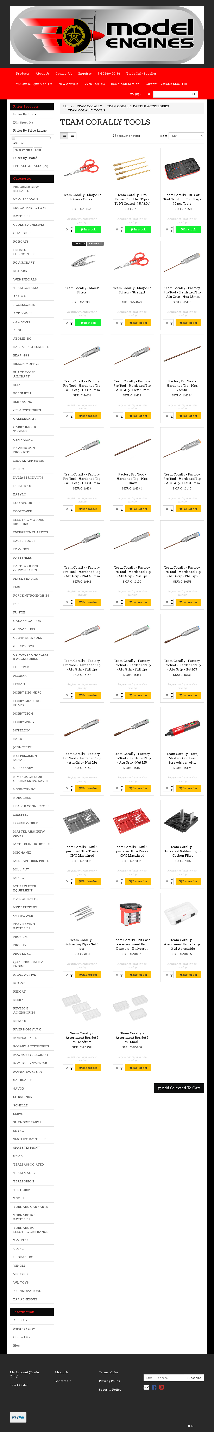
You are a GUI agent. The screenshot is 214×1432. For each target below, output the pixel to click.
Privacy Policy (109, 1381)
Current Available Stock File (167, 83)
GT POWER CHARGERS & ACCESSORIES (31, 656)
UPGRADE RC (23, 1257)
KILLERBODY (23, 768)
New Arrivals (68, 83)
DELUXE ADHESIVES (28, 460)
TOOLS (18, 1198)
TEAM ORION (23, 1181)
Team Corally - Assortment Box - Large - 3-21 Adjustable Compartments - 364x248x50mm (182, 948)
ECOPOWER (22, 511)
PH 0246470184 (109, 73)
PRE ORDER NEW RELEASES (26, 189)
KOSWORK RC (24, 789)
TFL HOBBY (22, 1189)
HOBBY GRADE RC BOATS (26, 703)
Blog (16, 1345)
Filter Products (26, 107)
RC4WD (19, 983)
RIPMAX (19, 1021)
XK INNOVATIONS (27, 1291)
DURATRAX (22, 486)
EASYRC (19, 494)
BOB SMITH (22, 393)
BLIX (16, 385)
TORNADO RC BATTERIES (23, 1217)
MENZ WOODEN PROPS (31, 861)
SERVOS (19, 1113)
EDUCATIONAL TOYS (29, 207)
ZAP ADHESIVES (25, 1299)
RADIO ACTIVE (24, 974)
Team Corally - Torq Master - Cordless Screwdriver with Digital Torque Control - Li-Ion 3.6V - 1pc (182, 762)
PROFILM (20, 936)
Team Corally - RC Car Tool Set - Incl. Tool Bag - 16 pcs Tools (182, 199)
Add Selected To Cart (179, 1088)
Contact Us (64, 73)
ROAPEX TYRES (25, 1038)
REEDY (18, 1000)
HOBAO (19, 684)
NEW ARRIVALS (25, 199)
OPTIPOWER (23, 915)
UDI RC (18, 1248)
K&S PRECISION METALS (25, 758)
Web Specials (94, 83)
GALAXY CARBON (27, 621)
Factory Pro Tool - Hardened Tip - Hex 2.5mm (182, 386)
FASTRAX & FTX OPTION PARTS (25, 568)
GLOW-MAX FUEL (27, 637)
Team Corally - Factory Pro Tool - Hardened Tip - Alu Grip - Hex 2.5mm (132, 386)
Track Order (19, 1385)
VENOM (19, 1265)
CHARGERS (22, 233)
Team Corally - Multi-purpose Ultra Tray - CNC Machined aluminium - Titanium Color (82, 855)
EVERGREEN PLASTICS (30, 532)
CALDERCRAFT (25, 418)
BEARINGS (21, 355)
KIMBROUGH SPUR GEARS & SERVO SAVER (30, 779)
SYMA (18, 1156)
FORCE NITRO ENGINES (31, 595)
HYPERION (21, 730)
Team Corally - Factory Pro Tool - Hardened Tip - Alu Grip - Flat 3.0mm (182, 479)
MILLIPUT (21, 869)
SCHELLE (20, 1105)
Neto (190, 1426)
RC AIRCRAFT (24, 262)
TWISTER (21, 1240)
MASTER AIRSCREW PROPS (29, 833)
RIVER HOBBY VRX (27, 1029)
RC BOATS (21, 241)
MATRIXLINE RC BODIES (31, 844)
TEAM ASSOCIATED (28, 1164)
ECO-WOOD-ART (26, 503)
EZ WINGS (21, 549)
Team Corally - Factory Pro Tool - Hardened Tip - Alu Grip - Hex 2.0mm (82, 386)
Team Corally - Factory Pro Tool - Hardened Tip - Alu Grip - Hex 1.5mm (182, 292)
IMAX (17, 739)
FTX (16, 604)
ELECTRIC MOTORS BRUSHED (28, 522)
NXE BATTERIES (25, 907)
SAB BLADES (22, 1080)
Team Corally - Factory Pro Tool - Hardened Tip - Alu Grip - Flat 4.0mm (82, 572)
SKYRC (18, 1130)
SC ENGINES (22, 1097)
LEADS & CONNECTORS (31, 806)
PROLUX (19, 945)
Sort (162, 136)
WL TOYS (21, 1282)
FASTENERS (22, 557)
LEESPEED (21, 814)
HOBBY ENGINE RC (27, 692)
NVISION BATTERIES (28, 899)
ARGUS (18, 330)
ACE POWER (23, 313)
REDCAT (19, 991)
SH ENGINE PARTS (27, 1122)
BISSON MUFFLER (27, 364)
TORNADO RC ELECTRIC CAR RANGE (30, 1229)
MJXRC (18, 878)
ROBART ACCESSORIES (31, 1046)
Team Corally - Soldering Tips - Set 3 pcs (81, 944)
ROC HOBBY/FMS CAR (30, 1063)
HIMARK (20, 675)
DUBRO (18, 469)
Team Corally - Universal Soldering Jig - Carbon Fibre (182, 851)
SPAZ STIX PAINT (26, 1147)
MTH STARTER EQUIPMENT (24, 888)
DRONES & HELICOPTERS (24, 252)
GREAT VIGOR (23, 646)
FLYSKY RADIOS (25, 578)
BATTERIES (21, 216)
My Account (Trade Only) (24, 1374)
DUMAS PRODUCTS (28, 477)
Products (22, 73)
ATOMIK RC (22, 338)
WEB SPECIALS (25, 279)
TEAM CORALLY (32, 166)
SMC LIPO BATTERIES (29, 1139)
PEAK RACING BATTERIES (24, 926)
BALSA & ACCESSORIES (31, 347)
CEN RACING (23, 439)
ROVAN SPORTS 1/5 (28, 1071)
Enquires (85, 73)
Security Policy (110, 1389)
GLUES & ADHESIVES (29, 224)
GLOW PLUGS (24, 629)
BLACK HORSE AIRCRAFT (24, 374)
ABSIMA (19, 296)
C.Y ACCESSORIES (27, 410)
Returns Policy (24, 1328)
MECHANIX (22, 852)
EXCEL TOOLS (24, 540)
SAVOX (18, 1088)
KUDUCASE (22, 797)
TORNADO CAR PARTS (30, 1206)
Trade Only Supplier (141, 73)
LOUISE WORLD (25, 823)
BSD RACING (22, 401)
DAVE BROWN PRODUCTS (24, 450)
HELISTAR (21, 667)
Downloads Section (125, 83)
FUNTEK (19, 612)
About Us (42, 73)
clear (38, 149)
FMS (16, 587)
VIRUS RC (20, 1274)
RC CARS (20, 271)
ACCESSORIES (24, 304)
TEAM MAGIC (24, 1173)
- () (136, 94)
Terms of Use (108, 1372)
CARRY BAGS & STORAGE (24, 429)
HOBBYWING (23, 722)
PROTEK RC (22, 953)
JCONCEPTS (22, 747)
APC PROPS (22, 321)
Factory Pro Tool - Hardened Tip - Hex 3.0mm (132, 479)
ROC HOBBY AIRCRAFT (31, 1054)
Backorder (138, 322)
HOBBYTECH (23, 713)
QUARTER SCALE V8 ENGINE (28, 964)
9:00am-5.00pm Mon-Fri (34, 83)
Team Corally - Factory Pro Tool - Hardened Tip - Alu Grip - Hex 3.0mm (82, 479)
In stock (88, 229)
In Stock (24, 122)
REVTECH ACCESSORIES (24, 1010)
